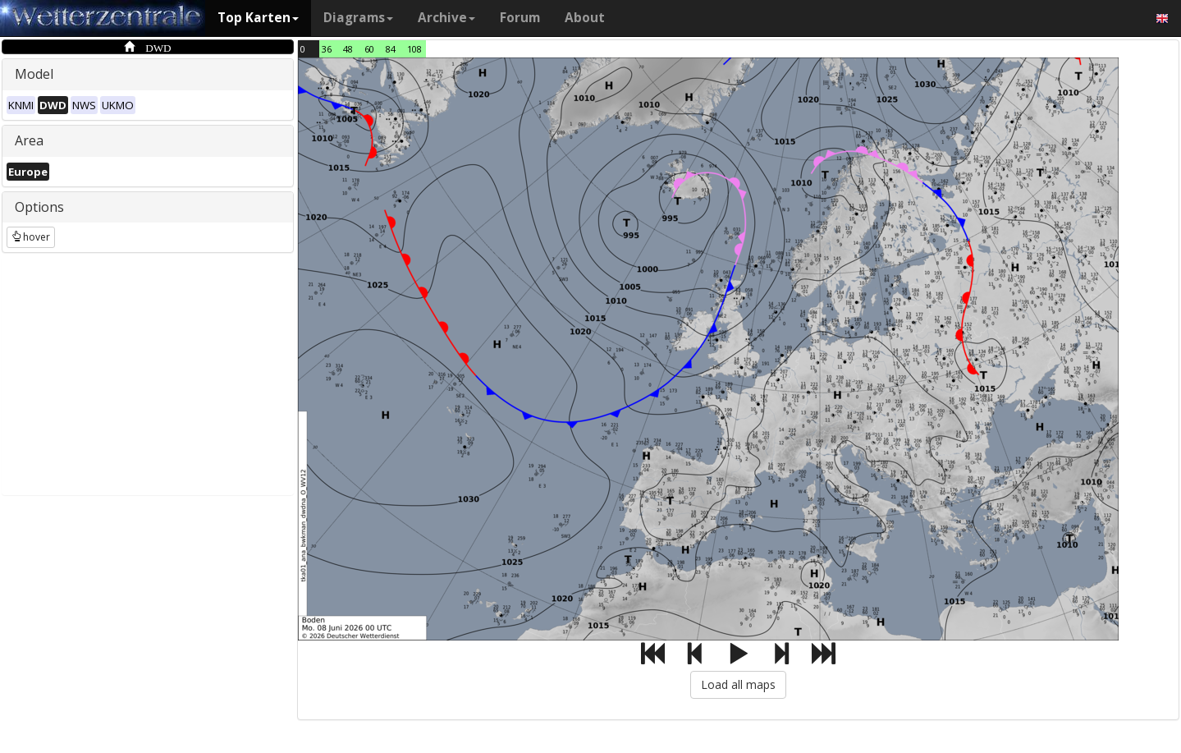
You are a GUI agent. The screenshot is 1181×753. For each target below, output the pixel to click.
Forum (520, 17)
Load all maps (738, 684)
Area (29, 140)
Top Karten (258, 17)
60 (369, 49)
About (585, 17)
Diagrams (358, 17)
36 (327, 49)
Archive (446, 17)
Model (34, 74)
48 (348, 49)
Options (39, 207)
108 (414, 49)
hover (30, 237)
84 (391, 49)
